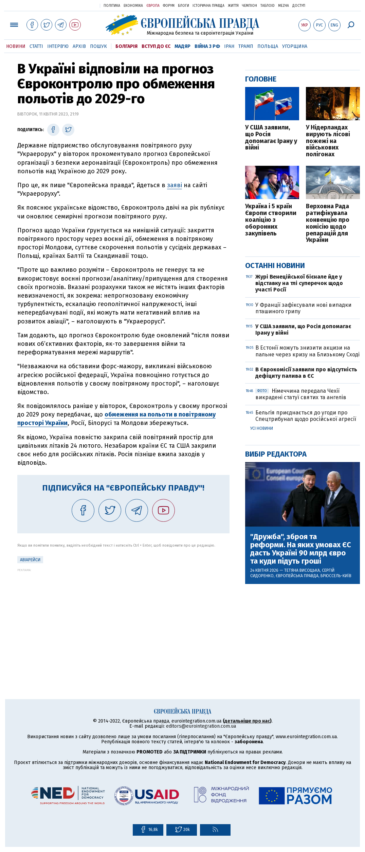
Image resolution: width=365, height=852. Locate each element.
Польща (267, 46)
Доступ (298, 6)
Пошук (98, 46)
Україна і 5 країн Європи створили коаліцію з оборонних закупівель (270, 220)
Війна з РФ (207, 46)
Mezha (283, 6)
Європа (153, 6)
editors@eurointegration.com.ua (201, 726)
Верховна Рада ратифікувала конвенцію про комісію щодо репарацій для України (327, 223)
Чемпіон (249, 6)
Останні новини (275, 265)
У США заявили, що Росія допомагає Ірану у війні (271, 137)
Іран (229, 46)
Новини (15, 46)
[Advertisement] (123, 619)
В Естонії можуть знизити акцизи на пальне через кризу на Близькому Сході (307, 350)
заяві (174, 185)
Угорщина (294, 46)
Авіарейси (30, 559)
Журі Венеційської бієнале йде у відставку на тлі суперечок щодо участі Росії (299, 283)
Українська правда (78, 5)
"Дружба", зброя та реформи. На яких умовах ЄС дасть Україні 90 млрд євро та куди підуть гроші (300, 549)
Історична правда (208, 6)
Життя (233, 6)
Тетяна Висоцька (302, 570)
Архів (79, 46)
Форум (169, 6)
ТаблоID (267, 6)
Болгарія (126, 46)
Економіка (133, 6)
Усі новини (261, 428)
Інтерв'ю (58, 46)
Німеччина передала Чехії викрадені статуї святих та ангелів (300, 394)
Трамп (245, 46)
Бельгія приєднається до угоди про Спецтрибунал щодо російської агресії (305, 415)
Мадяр (182, 46)
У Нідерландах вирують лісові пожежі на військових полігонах (328, 141)
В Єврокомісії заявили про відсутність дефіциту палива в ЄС (306, 372)
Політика (112, 6)
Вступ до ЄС (156, 46)
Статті (36, 46)
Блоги (183, 6)
